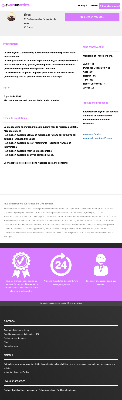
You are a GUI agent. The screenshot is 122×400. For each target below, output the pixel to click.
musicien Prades (92, 134)
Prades (30, 27)
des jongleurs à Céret (73, 232)
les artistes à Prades (19, 224)
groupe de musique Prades (97, 138)
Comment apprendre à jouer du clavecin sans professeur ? (50, 228)
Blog (6, 342)
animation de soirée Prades (16, 372)
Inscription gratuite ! (109, 6)
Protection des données (15, 338)
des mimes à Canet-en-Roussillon (48, 232)
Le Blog (80, 5)
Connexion (92, 5)
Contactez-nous (11, 346)
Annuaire (8, 330)
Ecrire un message (92, 16)
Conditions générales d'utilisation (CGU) (22, 334)
